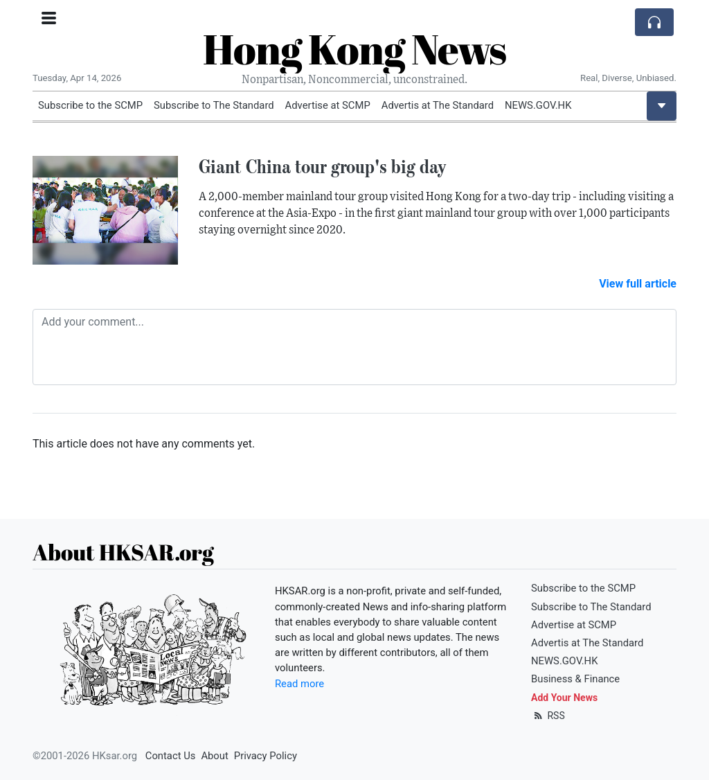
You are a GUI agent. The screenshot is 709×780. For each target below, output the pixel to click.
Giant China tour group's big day (323, 166)
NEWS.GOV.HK (538, 105)
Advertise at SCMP (327, 105)
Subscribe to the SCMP (90, 105)
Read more (299, 683)
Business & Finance (575, 679)
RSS (548, 715)
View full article (637, 283)
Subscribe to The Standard (214, 105)
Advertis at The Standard (438, 105)
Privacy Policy (265, 756)
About (214, 756)
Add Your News (564, 697)
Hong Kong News (354, 48)
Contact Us (170, 756)
